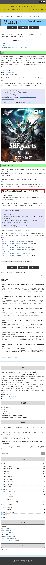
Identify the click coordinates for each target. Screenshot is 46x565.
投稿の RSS (5, 549)
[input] (23, 453)
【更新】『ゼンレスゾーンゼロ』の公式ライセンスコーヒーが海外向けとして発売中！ (22, 428)
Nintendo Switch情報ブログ (8, 536)
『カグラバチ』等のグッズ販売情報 (10, 540)
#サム (24, 97)
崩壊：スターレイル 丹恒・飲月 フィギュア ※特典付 (15, 253)
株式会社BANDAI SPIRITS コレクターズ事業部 (17, 230)
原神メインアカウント (6, 528)
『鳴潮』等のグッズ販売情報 (8, 538)
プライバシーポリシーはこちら (9, 396)
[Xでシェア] (12, 27)
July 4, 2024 (24, 226)
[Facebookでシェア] (23, 27)
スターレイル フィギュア (16, 261)
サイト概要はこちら (7, 394)
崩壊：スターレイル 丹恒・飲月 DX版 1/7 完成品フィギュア (17, 243)
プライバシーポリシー (33, 16)
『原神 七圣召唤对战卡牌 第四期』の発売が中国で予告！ (15, 438)
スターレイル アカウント (7, 532)
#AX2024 (22, 216)
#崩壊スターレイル (31, 97)
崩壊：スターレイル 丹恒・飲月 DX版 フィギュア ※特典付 (16, 256)
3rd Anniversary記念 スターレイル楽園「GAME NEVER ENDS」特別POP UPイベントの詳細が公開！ (22, 442)
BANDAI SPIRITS (27, 261)
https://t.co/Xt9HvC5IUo (8, 99)
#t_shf (21, 97)
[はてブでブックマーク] (34, 27)
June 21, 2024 (26, 102)
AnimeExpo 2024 (16, 197)
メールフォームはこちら (8, 398)
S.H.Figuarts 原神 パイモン (8, 72)
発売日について (7, 45)
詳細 (4, 43)
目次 (14, 40)
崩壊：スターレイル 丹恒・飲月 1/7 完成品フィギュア (15, 241)
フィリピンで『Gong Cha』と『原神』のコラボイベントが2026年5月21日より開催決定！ (22, 448)
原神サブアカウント (6, 530)
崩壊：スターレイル (6, 261)
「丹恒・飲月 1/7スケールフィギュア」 (21, 233)
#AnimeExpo (8, 210)
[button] (43, 453)
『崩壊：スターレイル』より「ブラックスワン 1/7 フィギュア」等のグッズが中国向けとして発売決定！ (22, 433)
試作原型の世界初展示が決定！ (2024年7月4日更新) (16, 47)
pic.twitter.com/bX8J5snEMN (23, 222)
